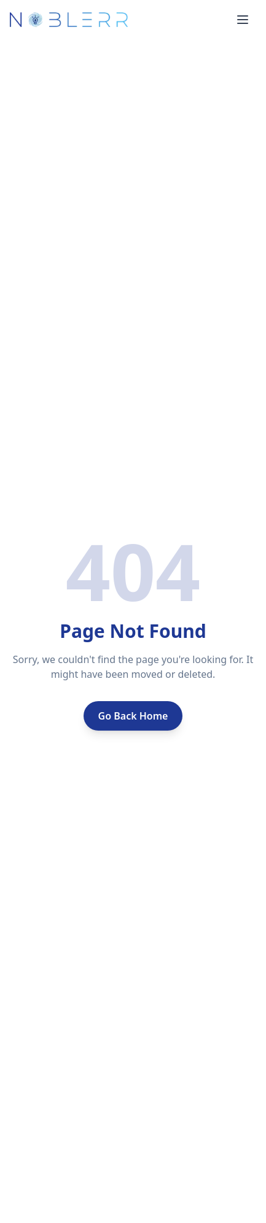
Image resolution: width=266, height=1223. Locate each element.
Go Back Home (133, 716)
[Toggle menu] (242, 19)
